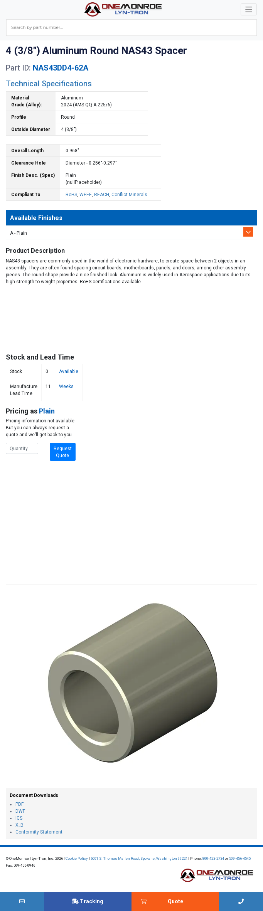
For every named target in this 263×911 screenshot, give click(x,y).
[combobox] (131, 27)
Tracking (87, 901)
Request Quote (63, 452)
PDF (19, 804)
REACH (101, 194)
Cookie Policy (77, 858)
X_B (19, 825)
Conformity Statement (38, 832)
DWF (20, 811)
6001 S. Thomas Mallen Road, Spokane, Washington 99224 (139, 858)
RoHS (71, 194)
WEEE (85, 194)
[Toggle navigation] (249, 9)
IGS (18, 818)
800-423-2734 (213, 858)
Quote (175, 901)
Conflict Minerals (129, 194)
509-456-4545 (240, 858)
